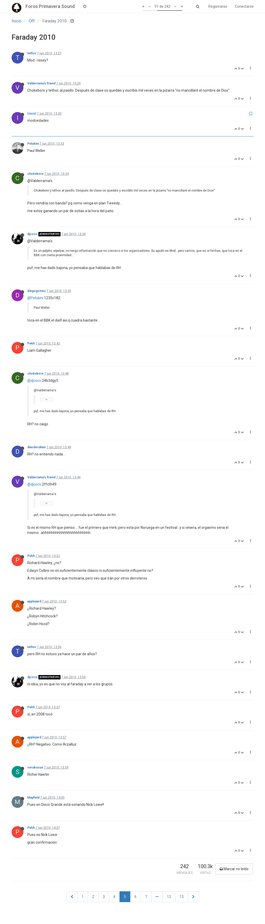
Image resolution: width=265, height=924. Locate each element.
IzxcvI (31, 113)
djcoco (32, 234)
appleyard (34, 601)
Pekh (31, 343)
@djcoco (34, 380)
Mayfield (33, 797)
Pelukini (33, 143)
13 (181, 897)
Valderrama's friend (41, 83)
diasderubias (36, 447)
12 (169, 897)
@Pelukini (35, 298)
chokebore (35, 174)
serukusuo (35, 767)
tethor (31, 53)
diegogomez (36, 291)
